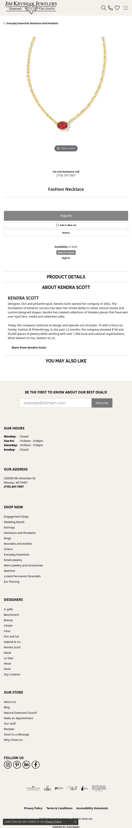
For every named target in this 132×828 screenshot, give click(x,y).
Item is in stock (66, 252)
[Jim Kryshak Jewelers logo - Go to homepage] (31, 8)
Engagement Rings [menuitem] (16, 516)
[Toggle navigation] (126, 8)
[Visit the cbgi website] (47, 788)
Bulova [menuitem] (8, 620)
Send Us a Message (16, 734)
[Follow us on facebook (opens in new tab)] (35, 765)
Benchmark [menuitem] (11, 615)
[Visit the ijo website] (59, 788)
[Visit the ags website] (33, 788)
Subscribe (102, 403)
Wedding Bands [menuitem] (14, 522)
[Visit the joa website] (84, 788)
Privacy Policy (33, 808)
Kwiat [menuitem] (7, 652)
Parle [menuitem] (7, 669)
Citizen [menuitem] (8, 625)
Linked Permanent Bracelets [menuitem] (22, 576)
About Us (10, 702)
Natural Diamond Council (20, 713)
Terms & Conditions (59, 808)
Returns (66, 232)
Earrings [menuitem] (9, 527)
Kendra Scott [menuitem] (12, 647)
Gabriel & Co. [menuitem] (12, 642)
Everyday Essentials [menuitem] (16, 554)
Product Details (66, 276)
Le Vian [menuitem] (8, 658)
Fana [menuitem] (7, 631)
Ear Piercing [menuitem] (11, 581)
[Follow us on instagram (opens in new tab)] (8, 765)
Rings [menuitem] (7, 538)
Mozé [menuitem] (7, 663)
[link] (110, 8)
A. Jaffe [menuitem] (8, 609)
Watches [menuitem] (9, 571)
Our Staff (10, 723)
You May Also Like (66, 360)
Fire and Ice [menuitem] (11, 636)
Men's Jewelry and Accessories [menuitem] (23, 565)
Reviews (9, 729)
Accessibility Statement (92, 808)
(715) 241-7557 (66, 175)
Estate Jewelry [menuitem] (13, 560)
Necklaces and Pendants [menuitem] (20, 533)
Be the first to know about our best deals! (66, 392)
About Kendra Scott (66, 287)
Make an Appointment (18, 718)
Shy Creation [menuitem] (12, 674)
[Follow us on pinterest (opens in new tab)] (17, 765)
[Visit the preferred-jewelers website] (72, 788)
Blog (7, 707)
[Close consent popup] (75, 822)
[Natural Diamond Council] (99, 788)
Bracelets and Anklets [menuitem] (18, 543)
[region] (66, 99)
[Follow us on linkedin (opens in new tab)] (26, 765)
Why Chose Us (13, 740)
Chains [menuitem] (8, 549)
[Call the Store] (14, 486)
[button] (103, 8)
